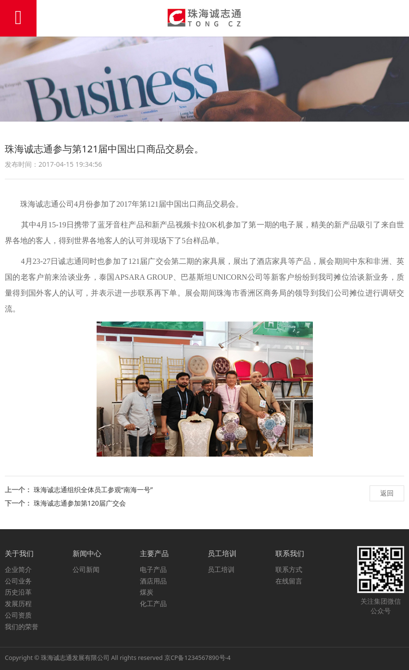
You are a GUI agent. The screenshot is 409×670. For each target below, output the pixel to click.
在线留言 (288, 580)
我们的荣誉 (21, 626)
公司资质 (18, 615)
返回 (387, 492)
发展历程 (18, 603)
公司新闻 (86, 569)
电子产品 (153, 569)
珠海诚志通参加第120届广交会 (80, 503)
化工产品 (153, 603)
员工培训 (221, 569)
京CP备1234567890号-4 (197, 658)
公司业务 (18, 580)
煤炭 (146, 591)
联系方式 (288, 569)
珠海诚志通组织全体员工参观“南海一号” (93, 489)
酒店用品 (153, 580)
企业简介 (18, 569)
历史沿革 (18, 591)
